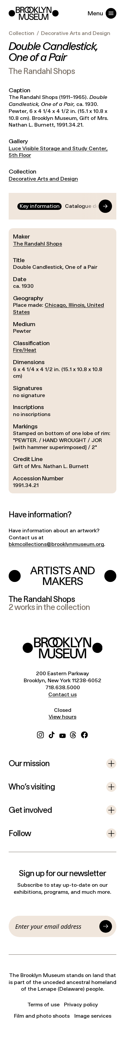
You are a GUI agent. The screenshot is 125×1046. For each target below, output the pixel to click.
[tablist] (62, 206)
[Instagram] (40, 734)
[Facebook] (84, 734)
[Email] (56, 926)
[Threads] (73, 734)
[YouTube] (62, 734)
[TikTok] (51, 734)
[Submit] (105, 926)
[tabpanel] (62, 360)
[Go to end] (99, 206)
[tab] (39, 206)
